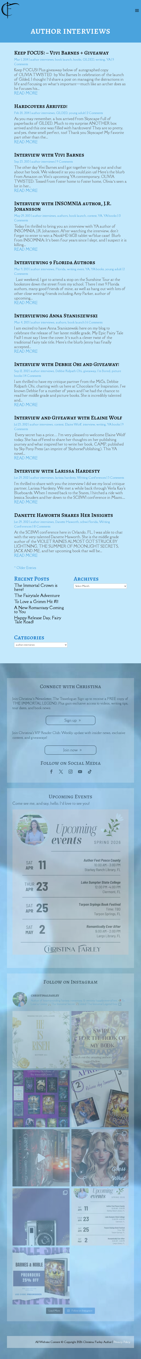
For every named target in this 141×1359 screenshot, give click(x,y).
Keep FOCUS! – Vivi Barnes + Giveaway (61, 52)
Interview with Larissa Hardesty (57, 470)
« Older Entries (25, 567)
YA (108, 59)
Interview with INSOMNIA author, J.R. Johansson (62, 206)
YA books (110, 216)
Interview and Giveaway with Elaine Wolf (68, 417)
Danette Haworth (67, 522)
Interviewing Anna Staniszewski (56, 315)
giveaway (89, 371)
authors (62, 216)
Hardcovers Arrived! (40, 106)
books (77, 59)
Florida (61, 269)
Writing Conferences (91, 478)
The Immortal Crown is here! (35, 587)
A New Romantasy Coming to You (39, 609)
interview (89, 424)
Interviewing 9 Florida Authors (54, 262)
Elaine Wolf (73, 424)
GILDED (88, 59)
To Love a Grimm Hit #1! (36, 601)
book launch (63, 59)
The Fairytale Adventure (37, 595)
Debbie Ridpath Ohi (68, 371)
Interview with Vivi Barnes (49, 154)
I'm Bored (103, 371)
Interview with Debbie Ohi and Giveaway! (66, 364)
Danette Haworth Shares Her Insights (63, 515)
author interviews (42, 59)
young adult (77, 113)
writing (100, 59)
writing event (75, 269)
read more (26, 93)
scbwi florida (89, 522)
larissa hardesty (65, 478)
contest (92, 216)
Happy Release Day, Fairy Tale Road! (37, 620)
